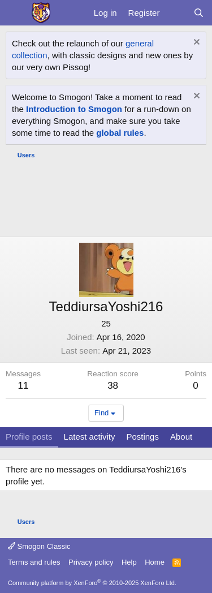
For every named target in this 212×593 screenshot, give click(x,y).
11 (23, 385)
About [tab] (181, 436)
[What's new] (176, 12)
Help (129, 562)
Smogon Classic (39, 546)
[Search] (199, 12)
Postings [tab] (142, 436)
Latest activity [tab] (89, 436)
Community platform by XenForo (92, 582)
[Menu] (15, 13)
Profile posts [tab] (29, 436)
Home (155, 562)
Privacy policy (90, 562)
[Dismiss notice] (195, 43)
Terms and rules (34, 562)
